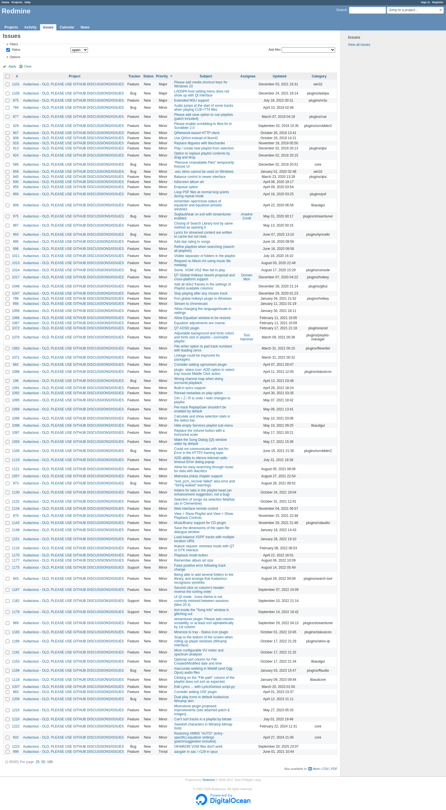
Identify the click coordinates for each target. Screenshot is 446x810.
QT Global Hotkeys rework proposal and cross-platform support (204, 277)
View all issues (359, 45)
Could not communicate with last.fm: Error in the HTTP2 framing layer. (201, 451)
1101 (16, 84)
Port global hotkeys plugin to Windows (203, 299)
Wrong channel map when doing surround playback (198, 381)
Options (15, 57)
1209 (16, 699)
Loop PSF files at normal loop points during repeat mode (201, 194)
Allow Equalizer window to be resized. (202, 318)
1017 (16, 277)
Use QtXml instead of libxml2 (196, 138)
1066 (16, 318)
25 (37, 762)
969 (15, 623)
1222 (16, 726)
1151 (16, 539)
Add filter (275, 49)
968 (15, 194)
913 (15, 148)
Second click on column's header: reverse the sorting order (199, 590)
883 (15, 692)
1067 (16, 323)
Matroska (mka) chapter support (198, 476)
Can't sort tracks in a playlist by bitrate (203, 719)
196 (15, 381)
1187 (16, 590)
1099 (16, 409)
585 (15, 164)
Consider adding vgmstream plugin (200, 365)
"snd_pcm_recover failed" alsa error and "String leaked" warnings (204, 483)
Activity (30, 27)
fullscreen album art (189, 182)
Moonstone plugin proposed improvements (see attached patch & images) (202, 710)
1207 (16, 687)
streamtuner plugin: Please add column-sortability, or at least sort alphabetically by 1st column (204, 623)
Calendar (67, 27)
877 (15, 117)
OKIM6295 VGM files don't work (198, 747)
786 (15, 299)
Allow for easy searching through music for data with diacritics (204, 469)
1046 (16, 286)
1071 (16, 357)
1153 (16, 661)
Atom (316, 768)
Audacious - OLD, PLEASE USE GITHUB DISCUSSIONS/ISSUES (73, 84)
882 (15, 365)
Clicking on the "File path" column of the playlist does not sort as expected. (204, 680)
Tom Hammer (246, 337)
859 (15, 172)
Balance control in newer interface (200, 177)
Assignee (247, 76)
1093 (16, 442)
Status (15, 50)
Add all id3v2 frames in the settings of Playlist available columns (202, 286)
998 (15, 752)
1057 (16, 476)
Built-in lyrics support (190, 388)
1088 (16, 372)
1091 (16, 388)
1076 (16, 337)
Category (319, 76)
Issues (48, 27)
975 (15, 216)
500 (15, 182)
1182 (16, 601)
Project (74, 76)
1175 (16, 568)
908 (15, 138)
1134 (16, 509)
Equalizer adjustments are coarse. (200, 323)
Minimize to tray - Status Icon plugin (201, 632)
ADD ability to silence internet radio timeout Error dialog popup (200, 460)
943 (15, 579)
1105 (16, 93)
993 (15, 235)
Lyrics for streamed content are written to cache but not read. (203, 235)
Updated (279, 76)
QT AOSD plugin (186, 328)
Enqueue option (186, 187)
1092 (16, 393)
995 (15, 242)
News (84, 27)
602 (15, 737)
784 (15, 108)
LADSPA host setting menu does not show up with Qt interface (201, 93)
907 (15, 133)
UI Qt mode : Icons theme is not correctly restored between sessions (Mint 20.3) (201, 601)
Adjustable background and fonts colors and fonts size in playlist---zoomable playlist (204, 337)
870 (15, 516)
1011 (16, 256)
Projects (17, 2)
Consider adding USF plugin (195, 692)
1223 (16, 747)
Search (341, 10)
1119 (16, 460)
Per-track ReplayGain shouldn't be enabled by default (200, 409)
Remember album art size (193, 560)
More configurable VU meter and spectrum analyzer (198, 652)
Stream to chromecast (190, 304)
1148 (16, 530)
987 (15, 225)
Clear (28, 66)
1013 (16, 263)
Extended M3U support (191, 100)
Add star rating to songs (192, 242)
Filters (14, 44)
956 (15, 304)
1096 (16, 418)
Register (437, 2)
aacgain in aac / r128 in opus (196, 752)
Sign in (425, 2)
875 (15, 100)
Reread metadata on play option (198, 393)
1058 (16, 311)
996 (15, 249)
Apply (12, 66)
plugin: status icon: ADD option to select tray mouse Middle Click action (204, 372)
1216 (16, 719)
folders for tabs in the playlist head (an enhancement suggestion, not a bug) (203, 492)
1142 (16, 523)
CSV (325, 768)
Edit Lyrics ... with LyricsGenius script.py (204, 687)
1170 (16, 555)
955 (15, 187)
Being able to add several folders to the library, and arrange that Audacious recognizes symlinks (203, 579)
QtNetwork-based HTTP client (196, 133)
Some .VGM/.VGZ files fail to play (199, 270)
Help (28, 2)
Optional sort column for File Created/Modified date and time (198, 661)
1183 (16, 632)
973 (15, 483)
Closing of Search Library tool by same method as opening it (203, 225)
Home (5, 2)
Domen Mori (246, 277)
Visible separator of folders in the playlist (204, 256)
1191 (16, 652)
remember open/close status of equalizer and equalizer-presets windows (198, 205)
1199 (16, 671)
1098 (16, 425)
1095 (16, 400)
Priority (162, 76)
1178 (16, 612)
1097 (16, 433)
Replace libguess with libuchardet (199, 143)
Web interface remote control (196, 509)
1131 (16, 501)
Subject (206, 76)
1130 (16, 492)
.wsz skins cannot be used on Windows (204, 172)
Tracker (134, 76)
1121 (16, 469)
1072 (16, 328)
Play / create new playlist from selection (204, 148)
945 (15, 177)
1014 (16, 270)
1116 (16, 548)
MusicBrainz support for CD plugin (200, 523)
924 (15, 155)
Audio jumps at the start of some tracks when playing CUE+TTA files (203, 108)
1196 (16, 641)
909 (15, 205)
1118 (16, 680)
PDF (334, 768)
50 (43, 762)
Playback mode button (191, 555)
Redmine (209, 780)
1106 (16, 451)
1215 (16, 710)
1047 (16, 293)
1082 (16, 348)
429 (15, 126)
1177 (16, 560)
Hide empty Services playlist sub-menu (203, 425)
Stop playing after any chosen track (200, 293)
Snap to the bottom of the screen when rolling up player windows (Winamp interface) (203, 641)
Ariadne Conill (247, 216)
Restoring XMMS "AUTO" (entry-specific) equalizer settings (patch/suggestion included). (199, 737)
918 (15, 143)
